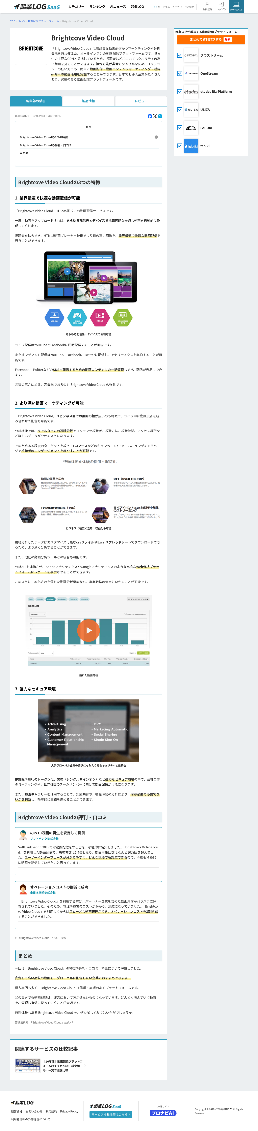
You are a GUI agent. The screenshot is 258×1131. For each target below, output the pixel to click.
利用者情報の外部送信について (31, 1119)
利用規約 (51, 1111)
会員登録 (207, 9)
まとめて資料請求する (206, 39)
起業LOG (137, 6)
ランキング (97, 6)
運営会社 (16, 1111)
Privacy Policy (69, 1111)
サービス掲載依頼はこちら (111, 1114)
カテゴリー (76, 6)
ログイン (221, 9)
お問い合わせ (34, 1111)
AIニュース (118, 6)
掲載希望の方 (236, 9)
